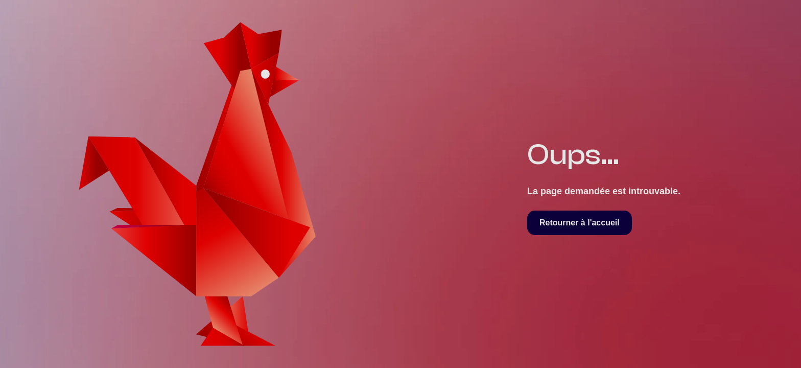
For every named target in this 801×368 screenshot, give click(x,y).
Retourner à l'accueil (579, 222)
